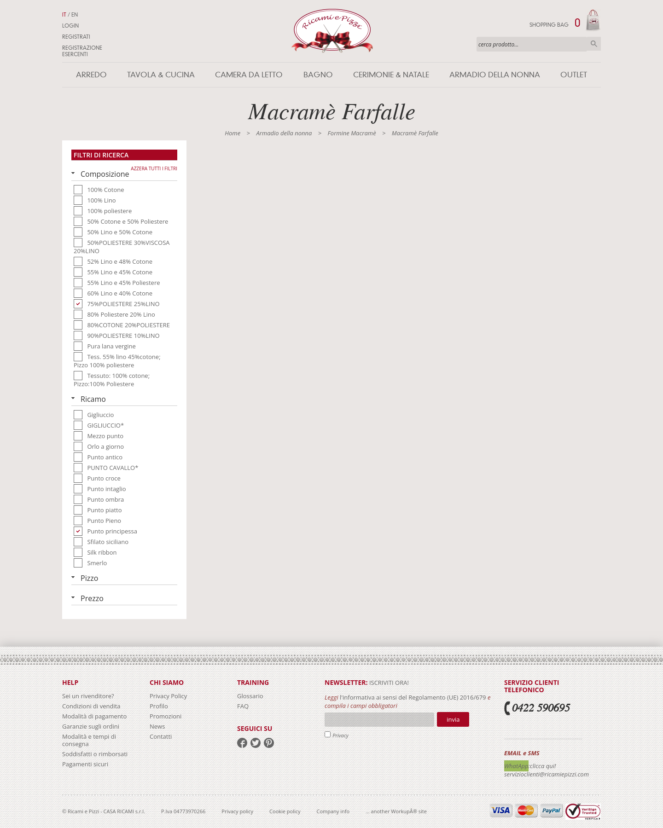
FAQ (243, 706)
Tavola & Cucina (161, 74)
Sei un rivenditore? (88, 696)
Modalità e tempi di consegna (89, 740)
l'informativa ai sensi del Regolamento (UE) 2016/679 (413, 697)
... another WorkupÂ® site (396, 811)
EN (74, 15)
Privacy (340, 735)
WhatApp (516, 766)
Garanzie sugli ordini (90, 726)
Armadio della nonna (494, 74)
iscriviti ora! (388, 682)
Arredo (91, 74)
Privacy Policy (168, 696)
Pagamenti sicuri (85, 764)
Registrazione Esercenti (82, 51)
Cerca (594, 44)
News (157, 726)
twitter (255, 743)
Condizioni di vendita (91, 706)
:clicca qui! (542, 766)
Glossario (250, 696)
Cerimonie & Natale (391, 74)
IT (64, 15)
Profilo (159, 706)
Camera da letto (249, 74)
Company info (333, 811)
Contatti (161, 736)
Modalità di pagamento (94, 716)
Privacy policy (237, 811)
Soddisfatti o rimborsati (95, 754)
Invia (453, 719)
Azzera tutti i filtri (154, 168)
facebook (242, 743)
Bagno (318, 74)
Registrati (76, 37)
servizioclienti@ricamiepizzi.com (546, 774)
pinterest (269, 743)
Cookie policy (284, 811)
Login (70, 26)
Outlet (573, 74)
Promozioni (165, 716)
